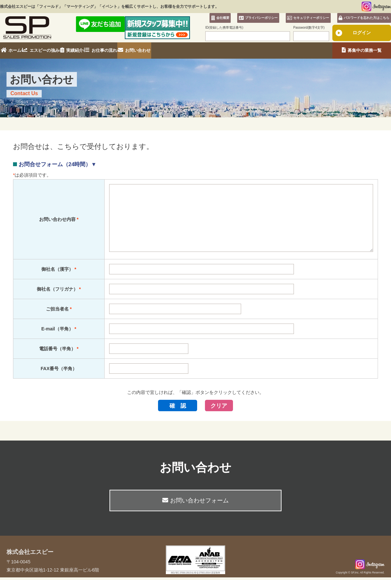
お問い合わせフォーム (195, 503)
